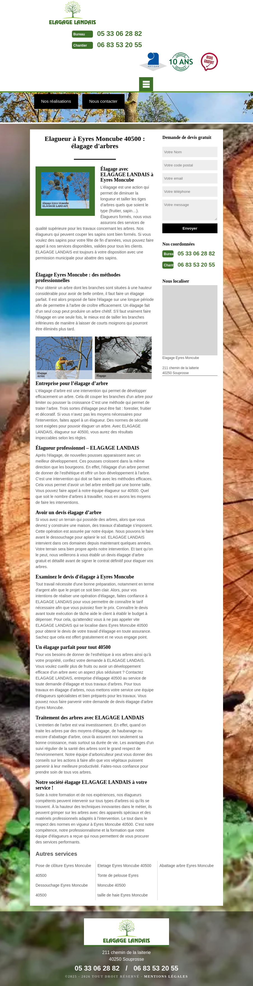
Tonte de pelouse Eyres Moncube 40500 (117, 880)
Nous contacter (103, 101)
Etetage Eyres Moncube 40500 (124, 865)
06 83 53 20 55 (119, 45)
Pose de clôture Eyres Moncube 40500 (63, 870)
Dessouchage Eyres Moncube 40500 (62, 890)
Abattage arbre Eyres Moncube (187, 865)
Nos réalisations (56, 101)
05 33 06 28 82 (119, 33)
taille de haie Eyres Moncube (122, 895)
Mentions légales (166, 976)
